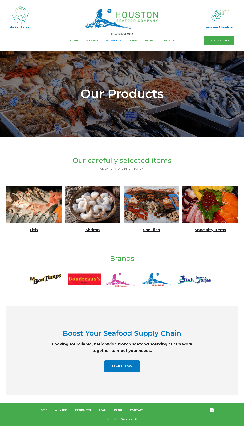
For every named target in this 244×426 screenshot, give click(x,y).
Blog (149, 40)
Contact (168, 40)
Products (114, 40)
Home (73, 40)
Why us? (92, 40)
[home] (122, 21)
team (133, 40)
